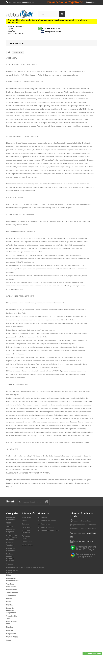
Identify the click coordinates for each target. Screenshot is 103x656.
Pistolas (9, 605)
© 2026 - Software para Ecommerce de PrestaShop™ (25, 649)
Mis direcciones (44, 524)
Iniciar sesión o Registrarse (65, 2)
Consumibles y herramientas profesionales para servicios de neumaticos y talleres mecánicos (47, 21)
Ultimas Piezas (12, 637)
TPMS (8, 523)
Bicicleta (9, 627)
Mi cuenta (43, 513)
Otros (8, 640)
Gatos (8, 601)
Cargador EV (11, 633)
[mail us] (51, 31)
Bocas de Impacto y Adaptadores (11, 610)
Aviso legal (26, 527)
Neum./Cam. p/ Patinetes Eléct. (12, 573)
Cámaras (9, 564)
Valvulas (9, 526)
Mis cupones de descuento (48, 530)
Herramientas (11, 589)
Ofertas (9, 598)
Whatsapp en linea (92, 653)
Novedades (26, 517)
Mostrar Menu (16, 43)
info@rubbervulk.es (86, 542)
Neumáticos (11, 567)
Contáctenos (90, 2)
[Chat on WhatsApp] (49, 28)
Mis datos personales (46, 527)
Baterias (9, 630)
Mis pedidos (42, 517)
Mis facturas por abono (47, 521)
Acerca (24, 521)
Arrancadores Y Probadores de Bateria (11, 537)
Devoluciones (27, 545)
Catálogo (25, 524)
